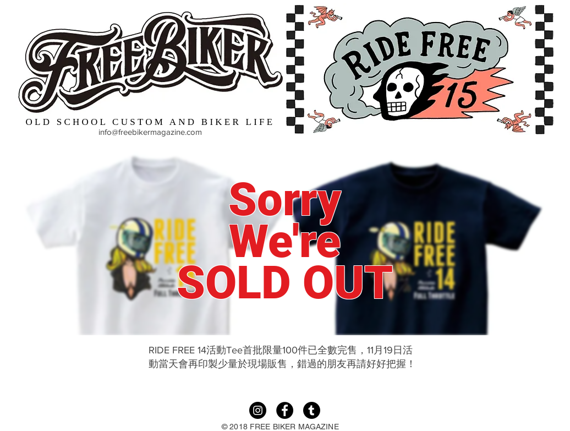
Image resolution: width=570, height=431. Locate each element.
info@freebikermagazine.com (150, 132)
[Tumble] (311, 410)
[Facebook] (284, 410)
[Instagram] (257, 410)
